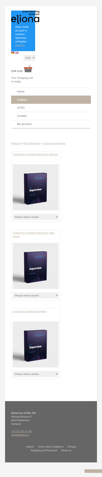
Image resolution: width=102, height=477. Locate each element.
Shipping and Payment (43, 450)
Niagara (22, 99)
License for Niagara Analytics (30, 311)
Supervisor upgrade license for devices (35, 154)
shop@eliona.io (20, 434)
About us (66, 450)
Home (20, 91)
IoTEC (21, 107)
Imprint (30, 446)
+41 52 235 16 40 (21, 431)
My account (24, 124)
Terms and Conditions (50, 446)
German (20, 45)
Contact (22, 115)
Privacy (71, 446)
